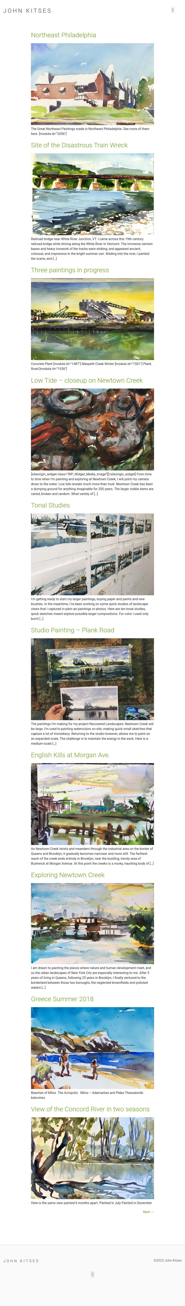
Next (148, 1212)
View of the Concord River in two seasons (90, 1109)
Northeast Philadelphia (63, 35)
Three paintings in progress (70, 270)
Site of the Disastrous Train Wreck (79, 145)
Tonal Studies (50, 505)
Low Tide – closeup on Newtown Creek (87, 380)
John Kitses (27, 10)
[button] (173, 10)
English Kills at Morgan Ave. (70, 755)
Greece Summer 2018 (62, 999)
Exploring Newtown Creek (68, 875)
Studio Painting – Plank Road (72, 630)
